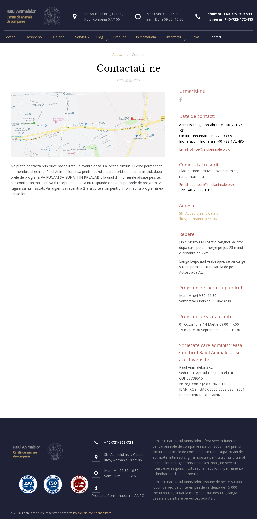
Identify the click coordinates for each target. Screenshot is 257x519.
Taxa (195, 37)
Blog (99, 37)
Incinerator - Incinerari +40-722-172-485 (211, 141)
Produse (119, 37)
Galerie (59, 37)
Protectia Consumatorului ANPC (118, 495)
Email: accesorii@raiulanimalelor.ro (207, 184)
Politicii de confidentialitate (92, 513)
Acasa (10, 37)
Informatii (173, 37)
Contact (215, 37)
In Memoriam (146, 37)
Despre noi (34, 37)
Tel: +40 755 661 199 (196, 190)
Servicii (80, 37)
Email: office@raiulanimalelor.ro (204, 149)
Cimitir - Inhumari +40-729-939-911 (207, 135)
